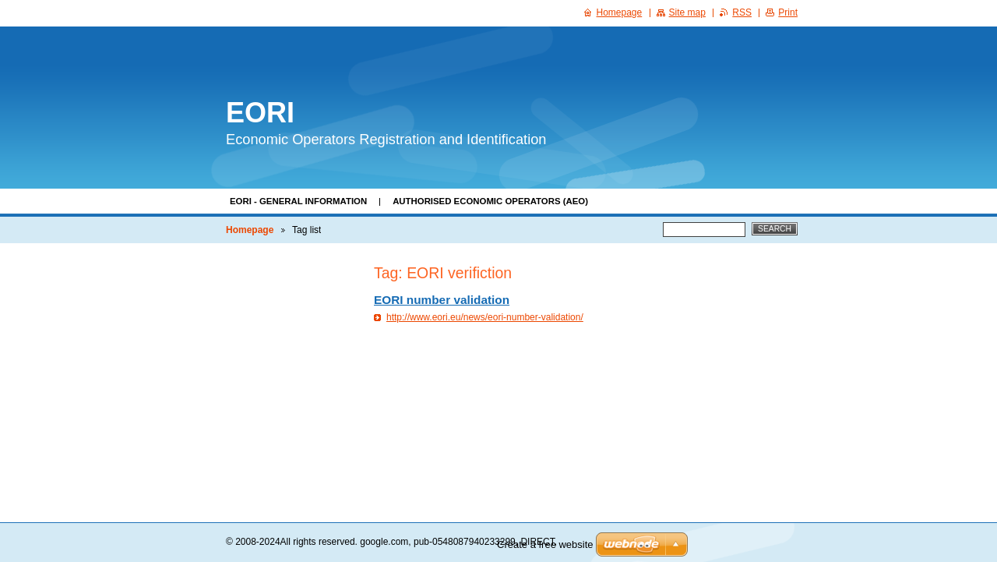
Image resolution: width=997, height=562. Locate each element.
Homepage (249, 229)
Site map (687, 12)
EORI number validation (441, 299)
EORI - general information (298, 201)
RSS (742, 12)
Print (788, 12)
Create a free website (545, 544)
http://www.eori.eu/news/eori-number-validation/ (484, 317)
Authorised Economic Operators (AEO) (490, 201)
